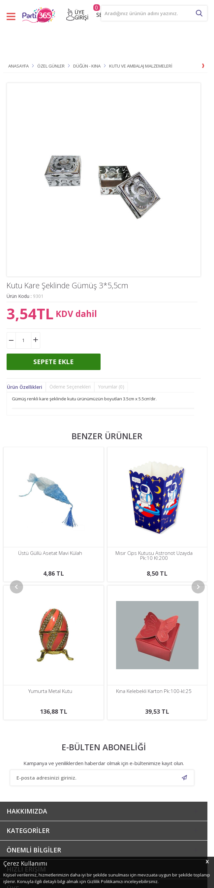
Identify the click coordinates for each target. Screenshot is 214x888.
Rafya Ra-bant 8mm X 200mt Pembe (154, 553)
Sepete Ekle (53, 361)
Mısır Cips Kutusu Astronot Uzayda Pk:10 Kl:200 (50, 555)
